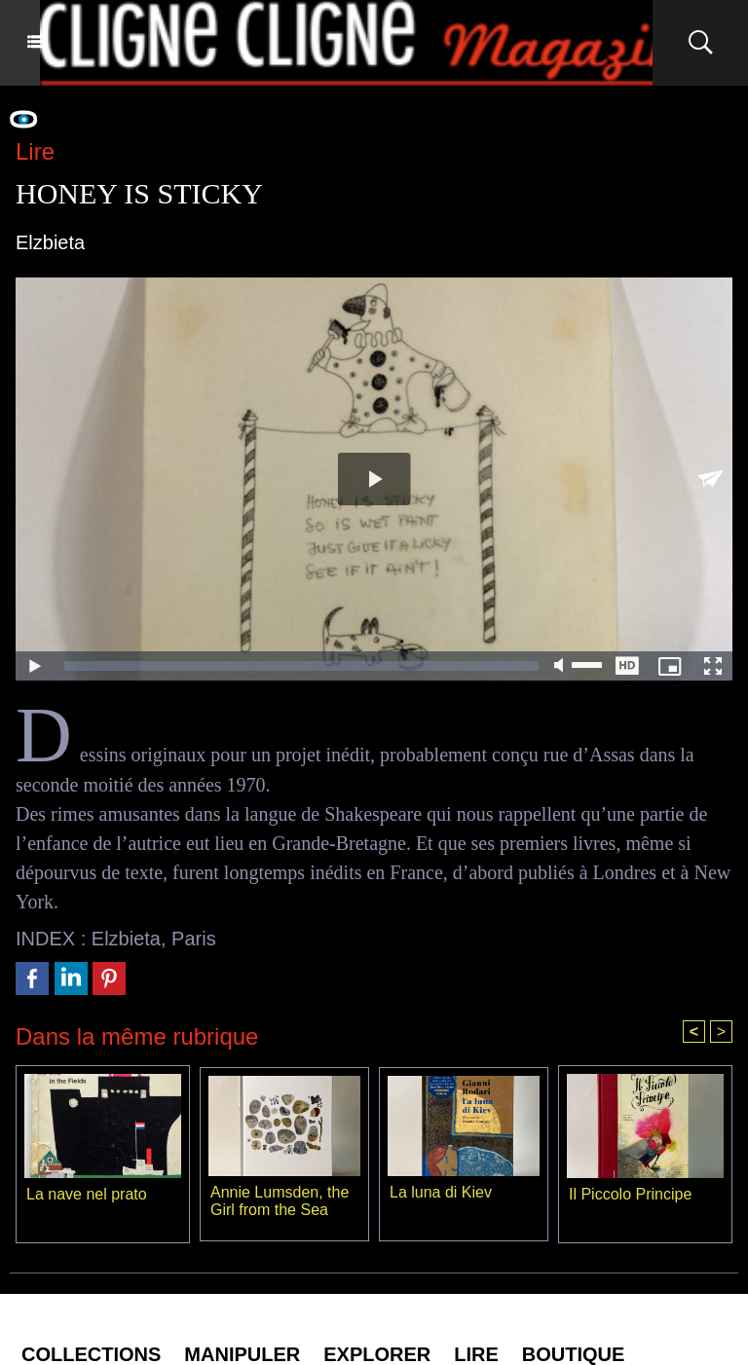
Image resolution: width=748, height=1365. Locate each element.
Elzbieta (126, 938)
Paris (193, 938)
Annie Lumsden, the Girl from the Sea (279, 1201)
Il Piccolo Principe (630, 1194)
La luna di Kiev (441, 1192)
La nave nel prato (86, 1194)
